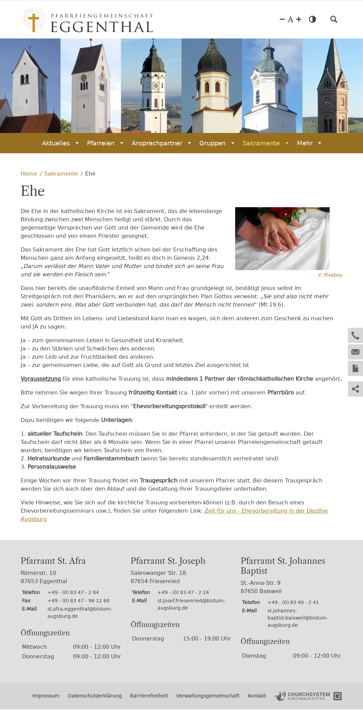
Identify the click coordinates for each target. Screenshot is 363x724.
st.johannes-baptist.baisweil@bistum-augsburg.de (297, 618)
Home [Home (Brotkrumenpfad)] (29, 173)
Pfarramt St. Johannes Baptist (283, 566)
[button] (333, 19)
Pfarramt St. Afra (53, 561)
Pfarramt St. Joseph (168, 561)
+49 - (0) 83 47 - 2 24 (183, 592)
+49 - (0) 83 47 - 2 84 (73, 592)
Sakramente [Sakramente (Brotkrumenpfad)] (61, 173)
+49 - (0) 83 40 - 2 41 (293, 602)
